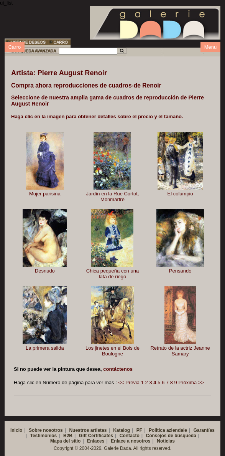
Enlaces (95, 441)
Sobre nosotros (46, 430)
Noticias (166, 441)
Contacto (130, 435)
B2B (67, 435)
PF (139, 430)
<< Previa (129, 382)
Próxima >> (191, 382)
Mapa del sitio (65, 441)
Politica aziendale (168, 430)
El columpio (180, 194)
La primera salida (45, 348)
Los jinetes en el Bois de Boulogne (112, 351)
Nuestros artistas (88, 430)
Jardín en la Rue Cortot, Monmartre (112, 196)
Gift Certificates (96, 435)
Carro (14, 47)
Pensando (180, 271)
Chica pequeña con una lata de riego (112, 273)
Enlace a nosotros (130, 441)
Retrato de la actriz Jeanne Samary (180, 351)
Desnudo (45, 271)
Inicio (16, 430)
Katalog (121, 430)
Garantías (204, 430)
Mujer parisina (45, 194)
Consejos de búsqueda (171, 435)
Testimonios (43, 435)
